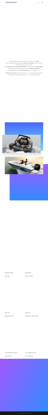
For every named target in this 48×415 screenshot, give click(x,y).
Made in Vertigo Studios (26, 413)
